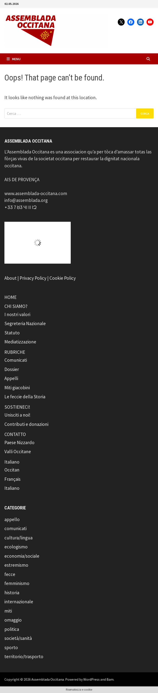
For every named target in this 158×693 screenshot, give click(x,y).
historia (11, 593)
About (10, 278)
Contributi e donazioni (26, 424)
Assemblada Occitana (47, 679)
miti (8, 611)
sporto (11, 647)
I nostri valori (17, 314)
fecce (9, 574)
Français (12, 479)
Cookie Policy (62, 278)
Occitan (11, 470)
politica (11, 629)
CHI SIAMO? (15, 306)
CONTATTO (15, 434)
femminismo (16, 583)
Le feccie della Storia (24, 397)
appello (12, 519)
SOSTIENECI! (17, 407)
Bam (110, 679)
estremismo (16, 565)
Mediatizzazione (20, 342)
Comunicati (15, 360)
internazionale (18, 602)
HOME (10, 297)
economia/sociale (21, 556)
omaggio (13, 620)
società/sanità (18, 638)
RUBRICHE (14, 352)
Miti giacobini (17, 388)
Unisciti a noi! (17, 415)
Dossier (11, 369)
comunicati (15, 528)
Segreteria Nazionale (25, 323)
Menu (14, 59)
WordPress (91, 679)
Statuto (12, 333)
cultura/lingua (18, 538)
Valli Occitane (17, 452)
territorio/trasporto (23, 656)
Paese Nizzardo (19, 442)
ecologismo (16, 547)
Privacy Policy (33, 278)
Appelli (11, 378)
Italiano (11, 462)
